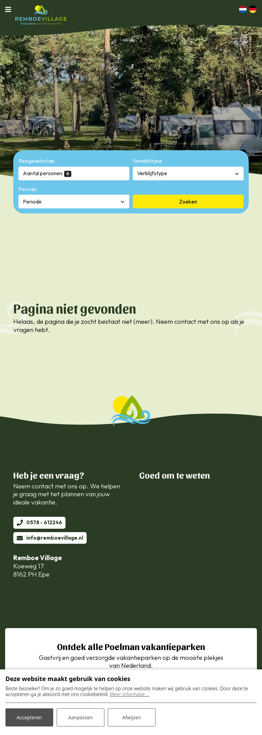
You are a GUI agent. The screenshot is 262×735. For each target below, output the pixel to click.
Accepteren (29, 717)
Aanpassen (80, 717)
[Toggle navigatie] (10, 9)
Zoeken (188, 201)
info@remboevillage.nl (54, 538)
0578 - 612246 (44, 522)
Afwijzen (131, 717)
